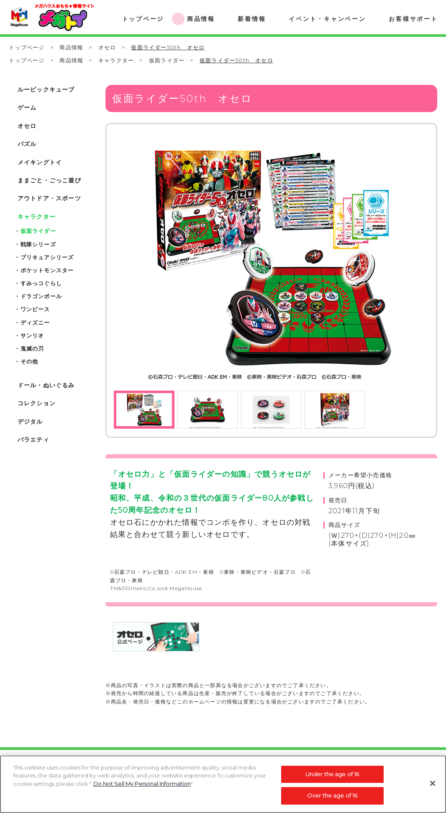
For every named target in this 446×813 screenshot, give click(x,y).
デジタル (30, 421)
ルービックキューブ (46, 89)
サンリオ (32, 335)
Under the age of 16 (332, 778)
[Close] (432, 787)
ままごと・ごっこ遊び (49, 180)
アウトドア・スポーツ (49, 198)
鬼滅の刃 (32, 348)
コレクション (37, 403)
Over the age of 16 (332, 800)
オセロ (107, 47)
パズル (27, 144)
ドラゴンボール (41, 296)
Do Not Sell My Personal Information (142, 788)
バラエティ (33, 439)
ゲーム (27, 107)
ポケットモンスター (47, 270)
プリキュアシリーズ (47, 257)
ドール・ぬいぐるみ (46, 385)
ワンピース (35, 309)
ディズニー (35, 322)
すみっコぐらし (41, 283)
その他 (29, 361)
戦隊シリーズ (38, 244)
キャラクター (116, 60)
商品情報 (71, 47)
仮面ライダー (167, 60)
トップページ (26, 47)
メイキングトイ (40, 162)
